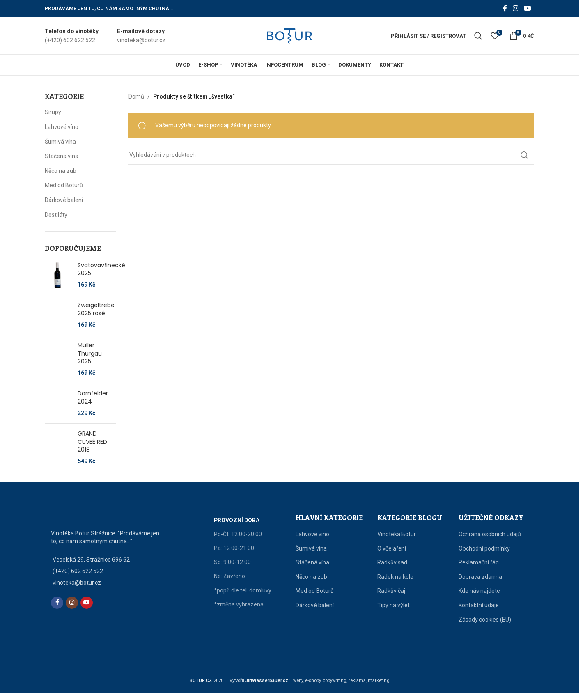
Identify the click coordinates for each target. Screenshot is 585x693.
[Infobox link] (72, 36)
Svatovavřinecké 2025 (101, 270)
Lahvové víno (61, 127)
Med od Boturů (64, 185)
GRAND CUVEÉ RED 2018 (92, 442)
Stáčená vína (61, 156)
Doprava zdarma (480, 577)
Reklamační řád (479, 562)
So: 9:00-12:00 (232, 562)
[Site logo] (289, 35)
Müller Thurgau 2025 (90, 353)
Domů (136, 96)
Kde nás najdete (479, 590)
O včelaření (391, 548)
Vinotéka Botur (396, 534)
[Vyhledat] (478, 36)
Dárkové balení (64, 200)
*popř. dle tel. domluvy (242, 590)
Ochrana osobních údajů (490, 534)
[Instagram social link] (515, 8)
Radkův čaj (391, 590)
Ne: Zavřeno (229, 576)
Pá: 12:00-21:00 (234, 548)
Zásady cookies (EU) (485, 619)
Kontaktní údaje (479, 605)
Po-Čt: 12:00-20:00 (238, 534)
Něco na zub (60, 171)
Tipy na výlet (393, 605)
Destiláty (56, 214)
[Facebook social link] (505, 8)
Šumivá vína (60, 141)
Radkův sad (392, 562)
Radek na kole (395, 577)
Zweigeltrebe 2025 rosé (96, 309)
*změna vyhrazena (239, 604)
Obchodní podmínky (484, 548)
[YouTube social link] (527, 8)
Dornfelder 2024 (93, 398)
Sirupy (53, 112)
